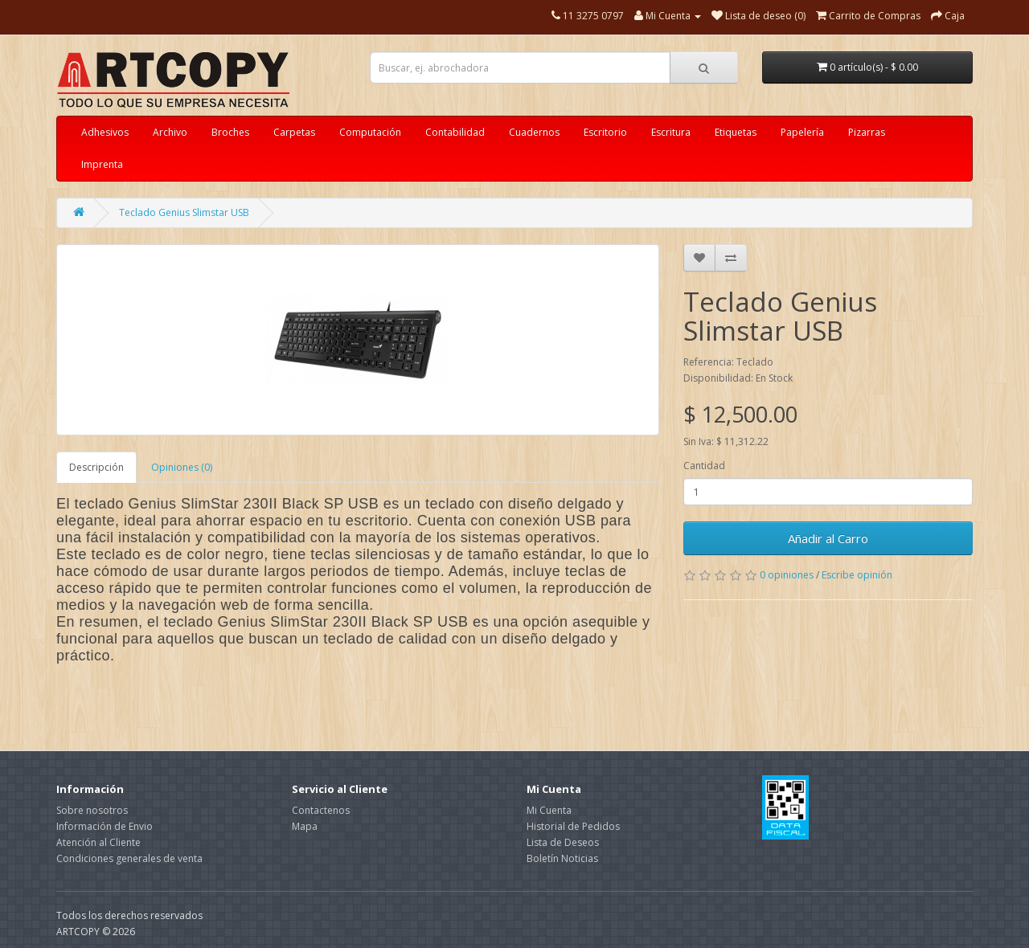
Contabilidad (455, 132)
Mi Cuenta (549, 810)
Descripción (96, 467)
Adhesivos (105, 132)
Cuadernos (534, 132)
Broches (230, 132)
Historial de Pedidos (573, 826)
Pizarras (866, 132)
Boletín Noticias (562, 858)
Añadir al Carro (828, 538)
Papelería (802, 132)
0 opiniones (787, 575)
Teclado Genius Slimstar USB (184, 212)
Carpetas (294, 132)
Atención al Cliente (98, 842)
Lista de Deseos (563, 842)
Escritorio (605, 132)
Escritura (671, 132)
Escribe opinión (857, 575)
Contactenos (321, 810)
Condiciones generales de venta (129, 858)
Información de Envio (104, 826)
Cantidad (704, 465)
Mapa (305, 826)
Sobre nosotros (92, 810)
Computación (370, 132)
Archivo (170, 132)
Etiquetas (735, 132)
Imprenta (102, 164)
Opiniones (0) (181, 467)
